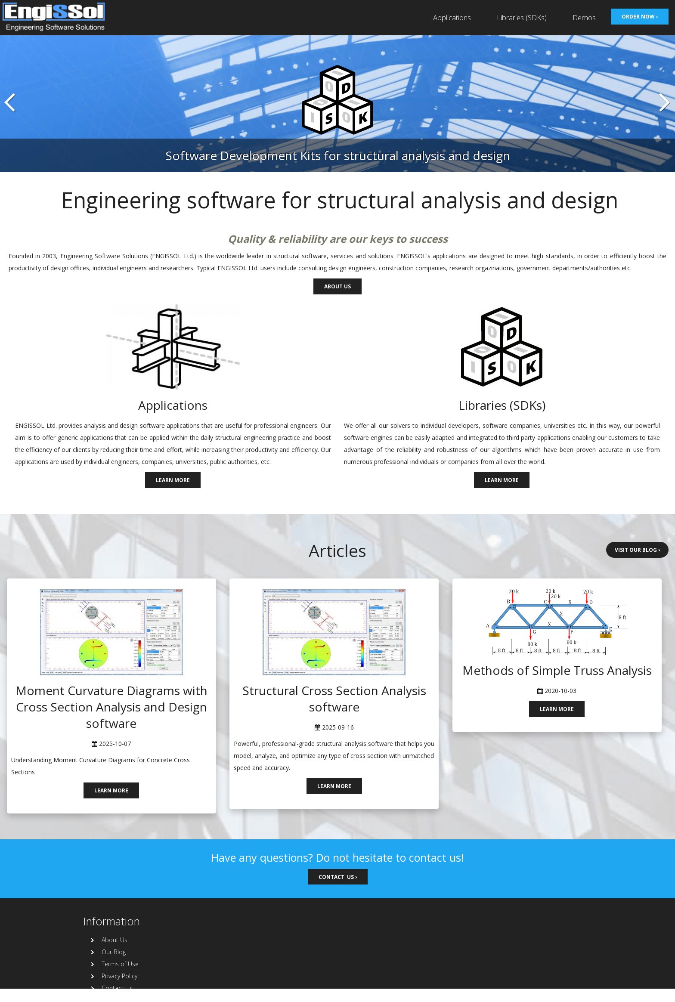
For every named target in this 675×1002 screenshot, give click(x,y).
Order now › (640, 16)
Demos (584, 17)
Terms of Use (120, 964)
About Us (114, 940)
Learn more (173, 479)
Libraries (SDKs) (522, 17)
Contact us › (338, 876)
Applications (452, 17)
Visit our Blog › (637, 549)
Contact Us (117, 988)
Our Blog (114, 952)
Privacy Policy (119, 976)
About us (337, 286)
